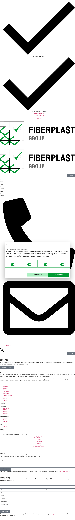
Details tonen (63, 270)
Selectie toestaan (37, 274)
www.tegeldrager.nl (65, 471)
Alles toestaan (59, 274)
